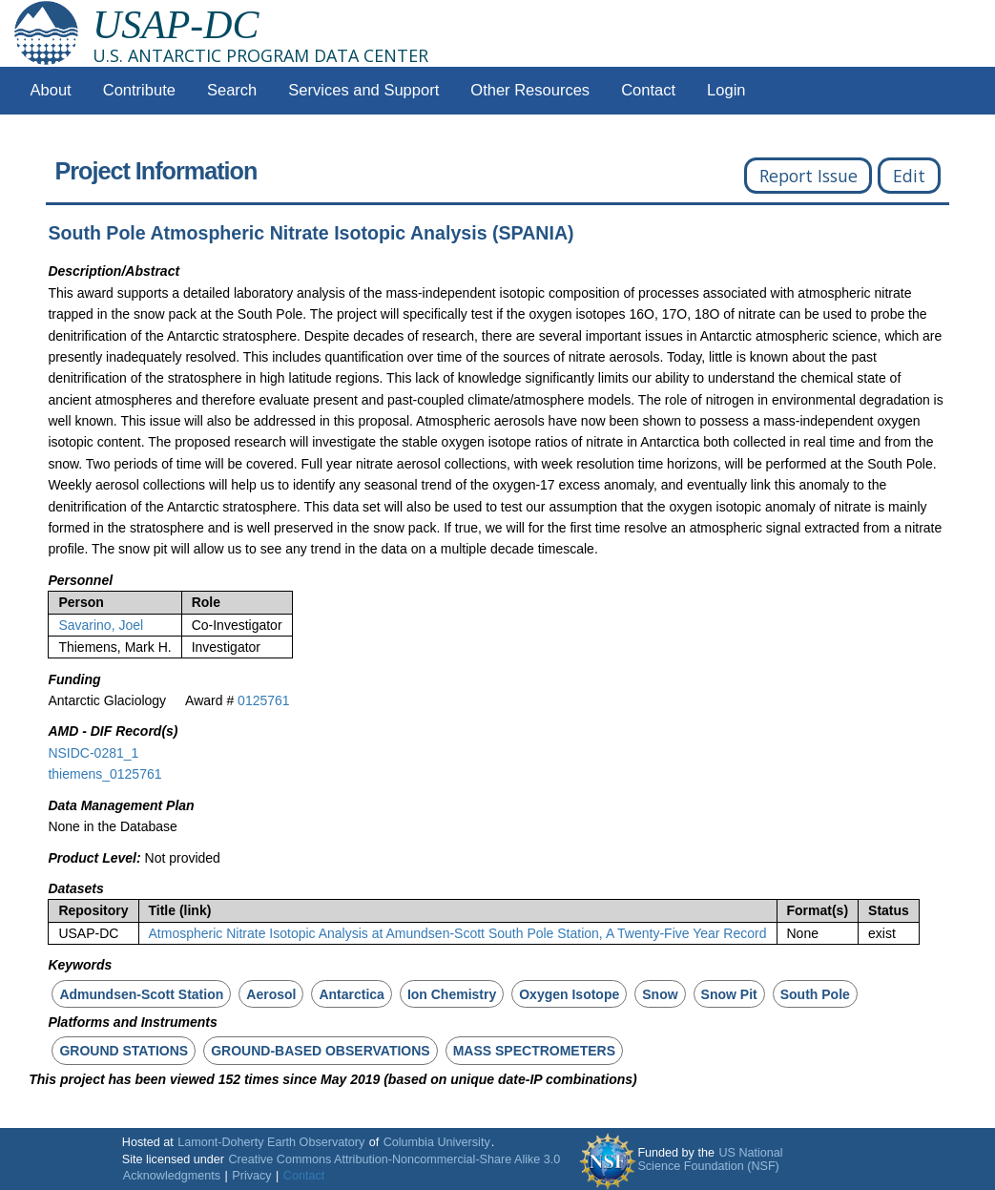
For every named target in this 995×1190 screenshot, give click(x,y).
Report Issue (808, 175)
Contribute (139, 90)
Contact (648, 90)
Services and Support (363, 90)
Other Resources (530, 90)
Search (232, 90)
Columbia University (436, 1142)
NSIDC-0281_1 (93, 753)
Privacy (251, 1175)
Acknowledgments (171, 1175)
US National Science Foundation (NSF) (709, 1159)
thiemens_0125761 (104, 774)
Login (726, 90)
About (51, 90)
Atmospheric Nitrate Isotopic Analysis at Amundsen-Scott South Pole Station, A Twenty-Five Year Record (458, 933)
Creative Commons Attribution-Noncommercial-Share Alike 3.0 (394, 1159)
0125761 (264, 700)
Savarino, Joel (100, 625)
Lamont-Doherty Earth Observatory (270, 1142)
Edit (909, 175)
